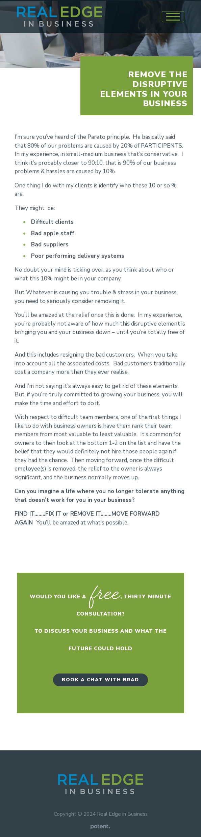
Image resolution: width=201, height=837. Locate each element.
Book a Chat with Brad (100, 680)
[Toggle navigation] (173, 16)
